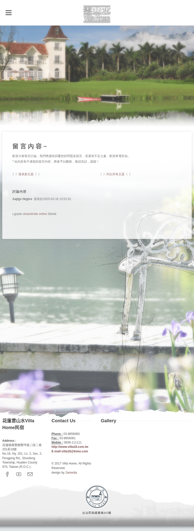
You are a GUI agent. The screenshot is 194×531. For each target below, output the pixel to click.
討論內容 (19, 191)
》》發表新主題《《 (26, 174)
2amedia (71, 472)
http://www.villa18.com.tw (70, 447)
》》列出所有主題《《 (115, 174)
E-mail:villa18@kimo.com (70, 451)
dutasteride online (35, 214)
